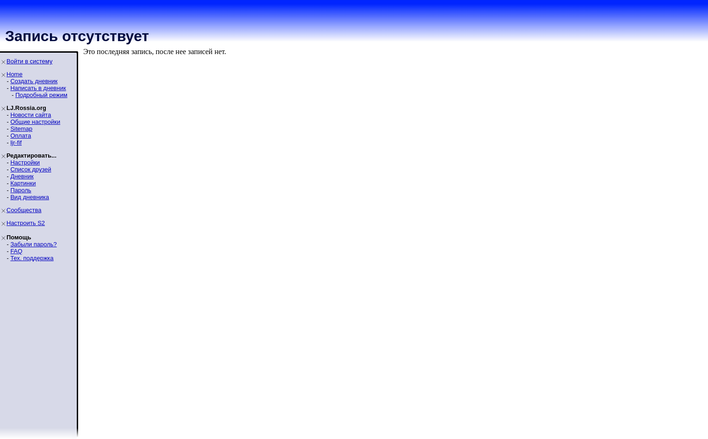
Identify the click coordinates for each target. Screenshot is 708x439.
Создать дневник (33, 81)
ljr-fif (16, 142)
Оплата (20, 135)
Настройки (25, 162)
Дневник (21, 176)
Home (14, 74)
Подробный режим (41, 94)
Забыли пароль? (33, 244)
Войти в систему (29, 61)
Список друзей (30, 169)
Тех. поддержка (31, 258)
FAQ (16, 251)
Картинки (23, 183)
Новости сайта (30, 114)
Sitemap (21, 128)
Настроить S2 (25, 223)
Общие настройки (35, 121)
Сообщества (24, 210)
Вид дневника (29, 197)
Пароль (20, 190)
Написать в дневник (38, 88)
